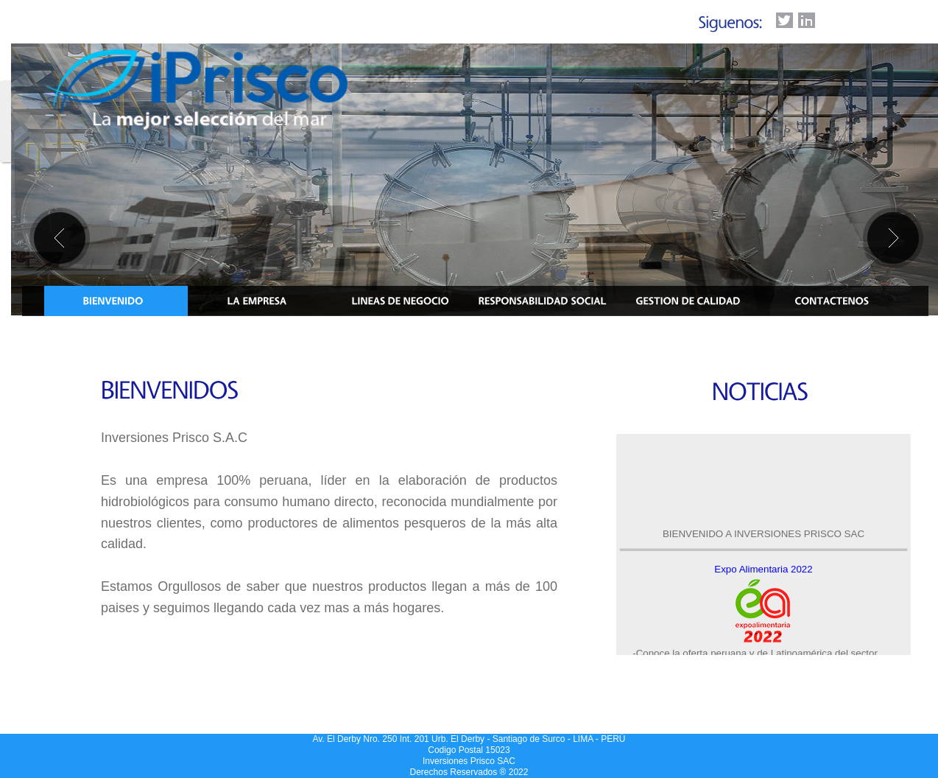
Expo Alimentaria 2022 (763, 570)
